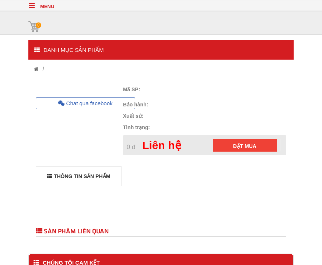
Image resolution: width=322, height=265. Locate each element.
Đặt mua (244, 146)
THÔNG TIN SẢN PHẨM (78, 176)
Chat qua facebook (85, 103)
